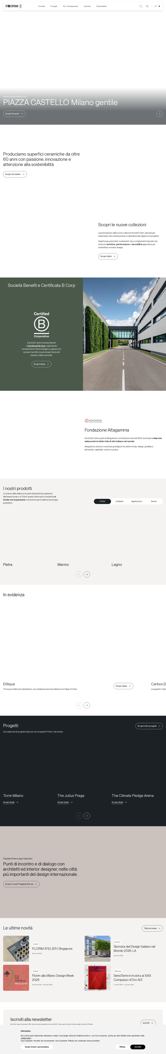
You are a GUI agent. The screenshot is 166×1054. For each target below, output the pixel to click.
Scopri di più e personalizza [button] (37, 1047)
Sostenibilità (101, 6)
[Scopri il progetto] (10, 802)
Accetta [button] (137, 1047)
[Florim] (13, 6)
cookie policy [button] (26, 1038)
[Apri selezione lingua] (158, 6)
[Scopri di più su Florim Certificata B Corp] (41, 364)
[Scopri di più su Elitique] (123, 686)
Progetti (54, 6)
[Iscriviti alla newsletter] (148, 1023)
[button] (79, 574)
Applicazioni (136, 501)
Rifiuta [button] (122, 1047)
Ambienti (119, 501)
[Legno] (137, 538)
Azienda (87, 6)
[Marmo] (83, 538)
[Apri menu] (147, 6)
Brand (154, 501)
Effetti (102, 501)
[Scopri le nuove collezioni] (108, 256)
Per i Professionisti (70, 6)
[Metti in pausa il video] (160, 114)
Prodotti (41, 6)
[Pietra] (28, 538)
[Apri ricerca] (141, 6)
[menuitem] (41, 6)
